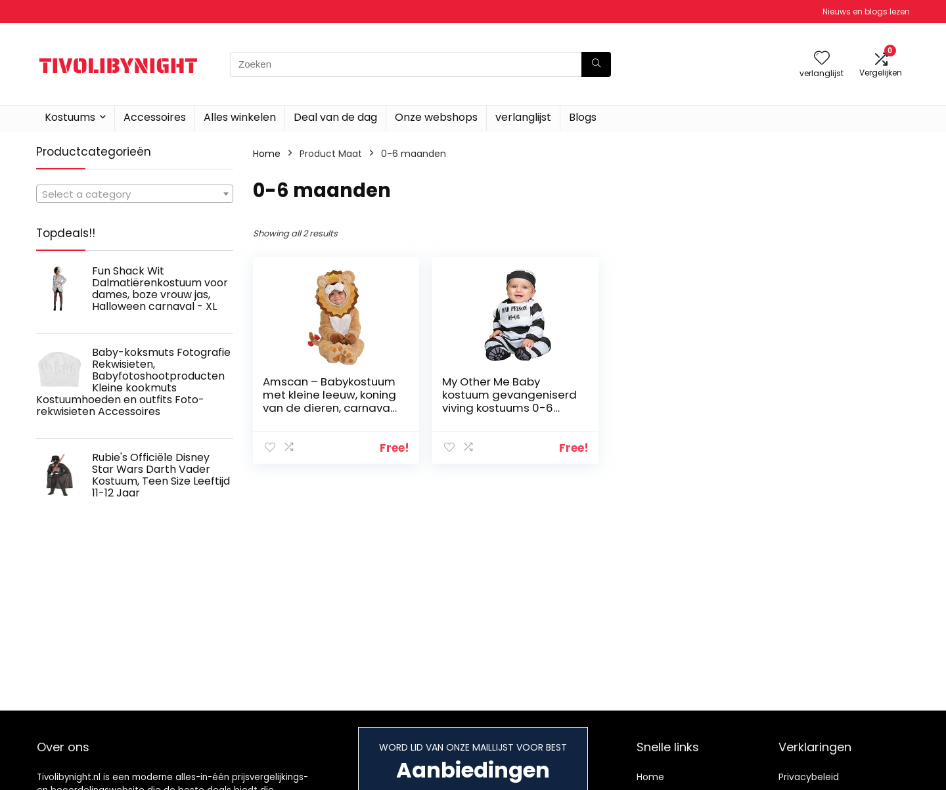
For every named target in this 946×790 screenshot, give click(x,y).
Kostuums (70, 117)
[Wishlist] (822, 59)
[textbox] (135, 194)
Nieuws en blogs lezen (866, 11)
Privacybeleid (808, 776)
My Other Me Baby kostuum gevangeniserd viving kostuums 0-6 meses (489, 401)
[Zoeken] (596, 64)
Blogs (583, 117)
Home (267, 153)
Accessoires (155, 117)
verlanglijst (523, 117)
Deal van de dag (335, 117)
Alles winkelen (240, 117)
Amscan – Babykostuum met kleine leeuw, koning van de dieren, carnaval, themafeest (323, 408)
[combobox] (134, 194)
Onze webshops (436, 117)
